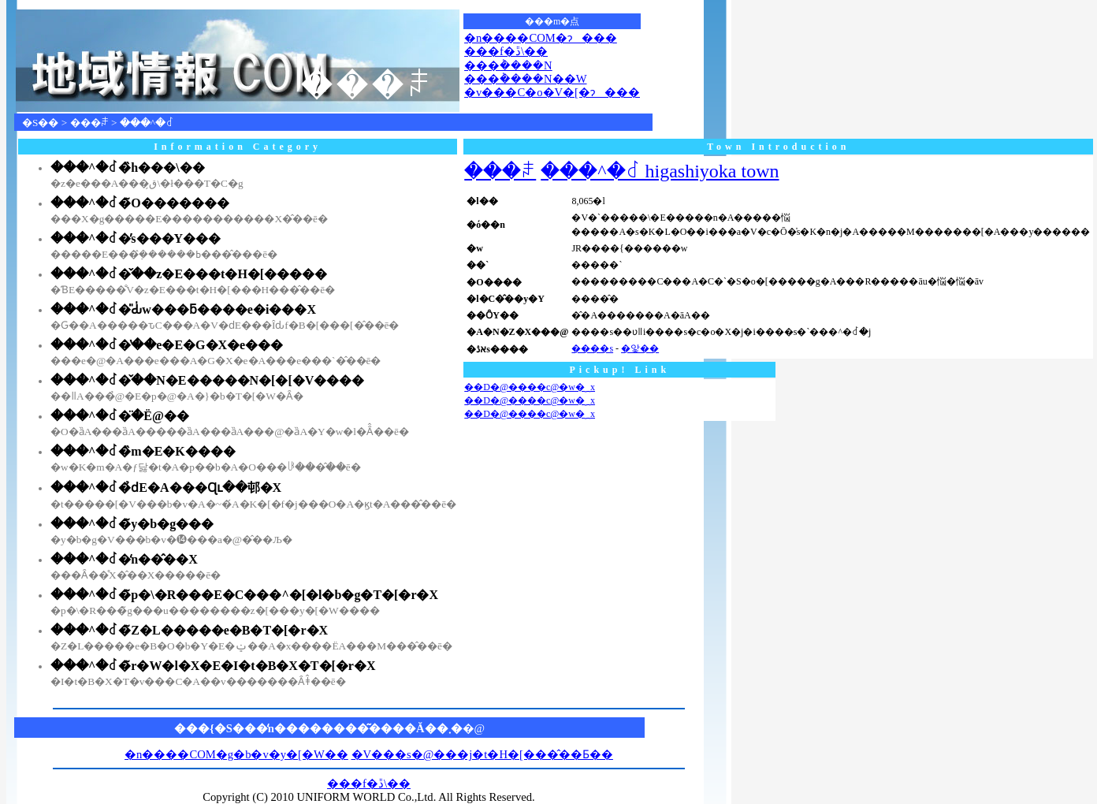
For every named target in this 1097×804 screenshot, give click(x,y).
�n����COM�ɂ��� (540, 38)
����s (592, 348)
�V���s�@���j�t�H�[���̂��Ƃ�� (482, 754)
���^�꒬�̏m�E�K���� (143, 451)
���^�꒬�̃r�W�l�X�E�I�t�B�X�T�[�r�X (213, 665)
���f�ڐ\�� (506, 51)
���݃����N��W (525, 79)
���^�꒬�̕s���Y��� (135, 238)
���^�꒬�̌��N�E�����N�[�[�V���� (207, 380)
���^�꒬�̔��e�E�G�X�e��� (166, 345)
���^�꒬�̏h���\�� (127, 167)
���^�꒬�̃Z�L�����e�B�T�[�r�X (189, 630)
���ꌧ (89, 122)
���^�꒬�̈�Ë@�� (119, 415)
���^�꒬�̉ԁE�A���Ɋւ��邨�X (165, 487)
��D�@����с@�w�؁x (529, 387)
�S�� (40, 122)
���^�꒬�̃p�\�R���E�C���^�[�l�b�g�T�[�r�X (244, 594)
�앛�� (640, 348)
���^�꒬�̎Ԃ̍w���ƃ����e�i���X (183, 309)
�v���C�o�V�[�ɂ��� (552, 92)
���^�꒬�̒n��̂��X (124, 559)
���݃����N (508, 65)
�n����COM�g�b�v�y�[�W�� (236, 754)
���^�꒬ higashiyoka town (660, 171)
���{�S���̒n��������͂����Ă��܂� (318, 728)
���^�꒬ (146, 122)
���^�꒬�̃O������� (139, 203)
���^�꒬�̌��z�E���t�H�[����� (188, 274)
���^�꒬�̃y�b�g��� (132, 523)
